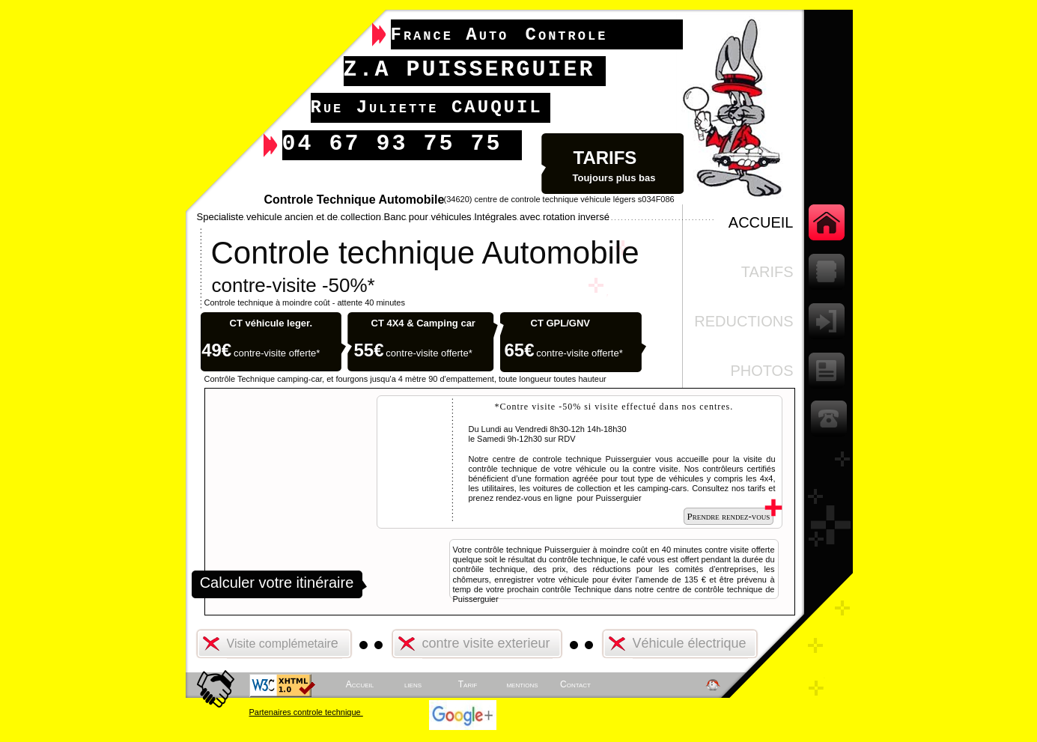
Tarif (468, 684)
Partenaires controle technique (306, 712)
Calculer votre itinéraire (277, 582)
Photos (761, 370)
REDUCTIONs (743, 321)
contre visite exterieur (486, 643)
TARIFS (767, 272)
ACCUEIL (761, 222)
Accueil (360, 684)
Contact (575, 684)
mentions (522, 684)
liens (413, 684)
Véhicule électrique (689, 643)
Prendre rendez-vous (728, 516)
